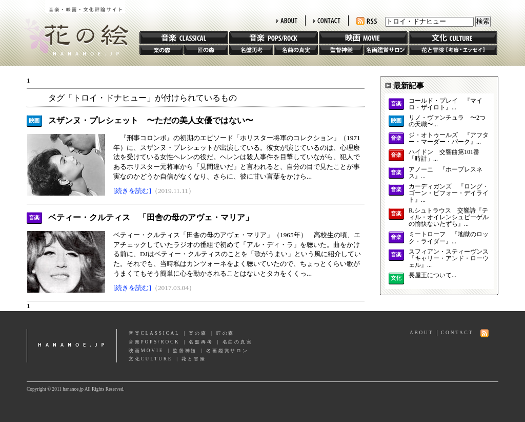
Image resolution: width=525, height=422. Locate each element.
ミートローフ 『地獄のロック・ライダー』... (449, 237)
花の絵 (72, 27)
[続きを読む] (132, 191)
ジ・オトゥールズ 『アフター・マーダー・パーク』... (449, 138)
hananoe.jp (72, 345)
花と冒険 (453, 50)
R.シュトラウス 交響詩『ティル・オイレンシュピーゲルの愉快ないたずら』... (449, 217)
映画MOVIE (146, 350)
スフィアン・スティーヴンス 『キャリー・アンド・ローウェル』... (449, 258)
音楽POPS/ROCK (154, 341)
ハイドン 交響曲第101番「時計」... (444, 155)
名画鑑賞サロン (386, 50)
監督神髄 (341, 50)
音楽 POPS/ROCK (273, 37)
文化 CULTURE (453, 37)
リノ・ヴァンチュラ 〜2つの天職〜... (447, 121)
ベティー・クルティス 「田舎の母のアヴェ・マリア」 (150, 217)
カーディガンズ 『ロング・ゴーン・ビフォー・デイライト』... (449, 193)
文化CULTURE (150, 358)
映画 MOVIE (363, 37)
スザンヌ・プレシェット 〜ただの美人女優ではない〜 (150, 120)
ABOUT (286, 20)
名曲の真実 (296, 50)
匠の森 (206, 50)
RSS (366, 21)
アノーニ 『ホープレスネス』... (445, 173)
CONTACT (326, 20)
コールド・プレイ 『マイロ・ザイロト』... (445, 104)
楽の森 (161, 50)
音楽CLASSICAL (154, 333)
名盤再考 (251, 50)
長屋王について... (432, 275)
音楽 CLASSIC (183, 37)
